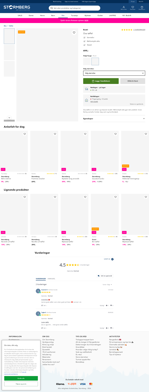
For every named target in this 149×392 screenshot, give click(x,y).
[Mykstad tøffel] (74, 221)
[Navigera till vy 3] (9, 69)
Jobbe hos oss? (48, 364)
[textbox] (112, 285)
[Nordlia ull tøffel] (44, 221)
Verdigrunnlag (48, 342)
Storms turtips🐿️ (115, 347)
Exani (85, 30)
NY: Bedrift (127, 15)
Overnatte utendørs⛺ (118, 345)
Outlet (100, 15)
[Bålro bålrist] (14, 158)
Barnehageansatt (116, 352)
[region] (21, 365)
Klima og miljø (48, 345)
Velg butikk (94, 102)
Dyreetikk (46, 350)
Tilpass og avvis (21, 384)
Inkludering (46, 355)
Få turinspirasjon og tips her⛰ (121, 342)
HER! (86, 20)
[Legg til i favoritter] (74, 32)
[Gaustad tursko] (105, 158)
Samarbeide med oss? (51, 362)
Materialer (46, 357)
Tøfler (11, 26)
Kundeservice (14, 340)
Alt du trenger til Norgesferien (88, 342)
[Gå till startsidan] (17, 8)
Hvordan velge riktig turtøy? (87, 350)
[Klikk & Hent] (132, 81)
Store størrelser (82, 357)
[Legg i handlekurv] (101, 81)
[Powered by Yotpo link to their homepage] (109, 259)
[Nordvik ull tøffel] (14, 221)
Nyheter (88, 15)
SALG (20, 15)
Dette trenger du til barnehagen (88, 345)
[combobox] (107, 285)
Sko (63, 15)
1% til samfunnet (48, 352)
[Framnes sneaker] (44, 158)
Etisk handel (47, 347)
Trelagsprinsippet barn (85, 340)
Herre (42, 15)
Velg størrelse (114, 73)
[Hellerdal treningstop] (135, 158)
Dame (31, 15)
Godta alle (21, 378)
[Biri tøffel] (105, 221)
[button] (44, 305)
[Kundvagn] (142, 8)
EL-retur (79, 355)
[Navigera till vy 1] (9, 36)
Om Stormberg (48, 340)
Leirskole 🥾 (114, 350)
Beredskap (80, 362)
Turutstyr (74, 15)
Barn (53, 15)
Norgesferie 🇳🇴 (115, 340)
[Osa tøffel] (87, 61)
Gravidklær (80, 347)
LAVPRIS (112, 15)
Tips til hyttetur (115, 355)
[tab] (105, 276)
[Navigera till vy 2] (9, 52)
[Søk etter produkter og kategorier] (75, 8)
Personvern (46, 359)
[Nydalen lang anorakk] (74, 158)
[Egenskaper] (114, 118)
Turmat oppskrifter (83, 359)
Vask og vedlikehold (84, 352)
